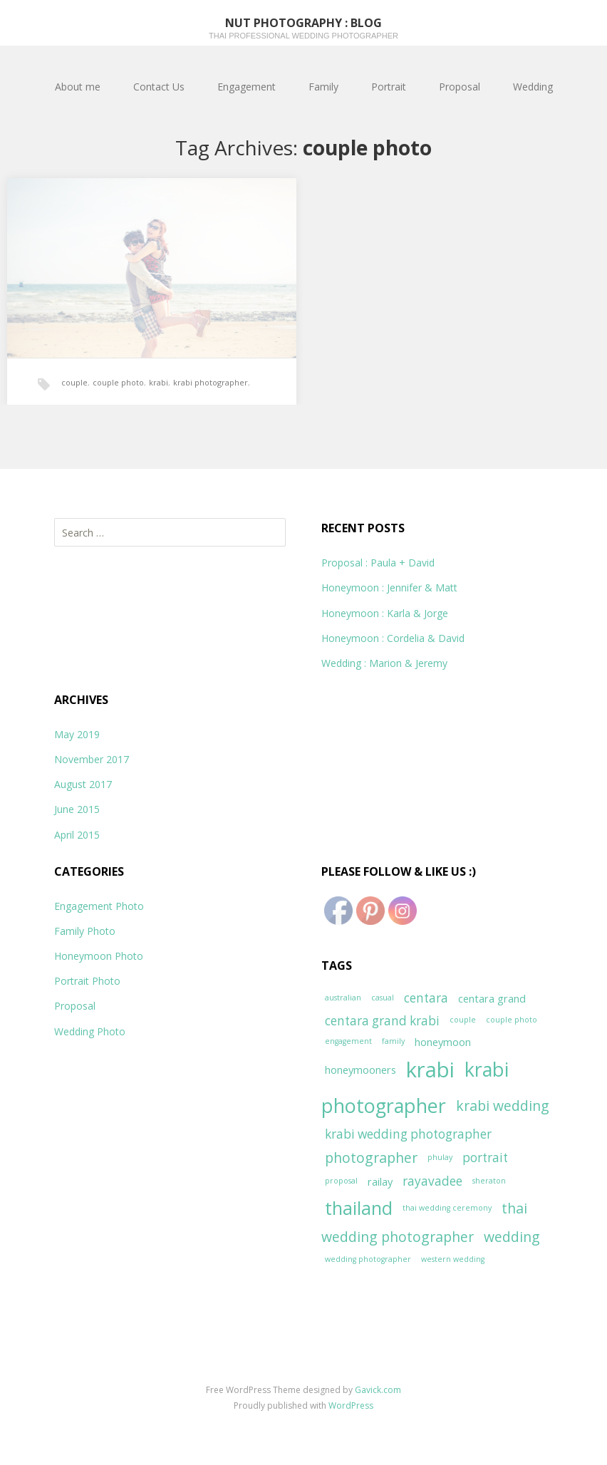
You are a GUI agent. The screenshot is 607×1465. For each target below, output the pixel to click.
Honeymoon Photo (98, 956)
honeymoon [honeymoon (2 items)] (443, 1042)
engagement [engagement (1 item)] (348, 1041)
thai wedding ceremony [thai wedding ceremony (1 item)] (447, 1208)
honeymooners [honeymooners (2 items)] (360, 1069)
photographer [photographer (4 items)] (371, 1157)
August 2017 (83, 784)
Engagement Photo (99, 906)
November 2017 (91, 759)
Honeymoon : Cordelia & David (393, 638)
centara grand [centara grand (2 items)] (492, 998)
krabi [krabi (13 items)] (430, 1069)
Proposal (459, 86)
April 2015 (77, 835)
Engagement (246, 86)
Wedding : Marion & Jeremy (384, 663)
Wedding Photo (89, 1031)
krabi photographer (210, 382)
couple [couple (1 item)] (463, 1020)
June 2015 (77, 809)
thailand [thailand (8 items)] (359, 1208)
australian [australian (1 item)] (343, 998)
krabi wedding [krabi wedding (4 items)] (502, 1105)
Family (323, 86)
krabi (158, 382)
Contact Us (159, 86)
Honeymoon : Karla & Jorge (384, 613)
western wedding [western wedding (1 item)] (452, 1259)
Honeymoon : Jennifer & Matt (389, 587)
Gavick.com (378, 1390)
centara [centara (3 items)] (426, 998)
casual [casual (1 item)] (382, 998)
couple (74, 382)
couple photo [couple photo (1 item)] (511, 1020)
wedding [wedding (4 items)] (512, 1236)
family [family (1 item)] (393, 1041)
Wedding (533, 86)
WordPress (350, 1405)
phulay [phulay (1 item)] (439, 1157)
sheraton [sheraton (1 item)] (489, 1181)
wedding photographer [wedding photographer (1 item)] (368, 1259)
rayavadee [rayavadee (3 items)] (432, 1181)
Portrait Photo (87, 981)
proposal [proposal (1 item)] (341, 1181)
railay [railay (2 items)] (380, 1181)
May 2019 (77, 734)
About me (77, 86)
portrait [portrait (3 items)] (485, 1157)
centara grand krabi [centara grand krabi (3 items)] (382, 1021)
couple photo (118, 382)
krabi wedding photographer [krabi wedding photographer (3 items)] (408, 1134)
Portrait (388, 86)
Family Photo (84, 931)
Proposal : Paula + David (378, 562)
